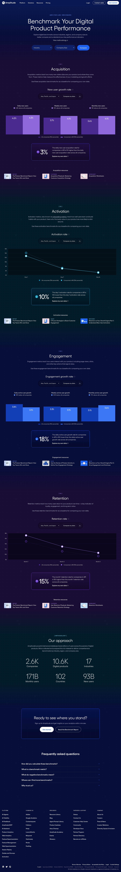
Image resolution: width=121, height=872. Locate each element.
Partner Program (78, 832)
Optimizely (29, 839)
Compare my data (69, 96)
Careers (99, 818)
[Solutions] (31, 3)
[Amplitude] (9, 2)
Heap (27, 828)
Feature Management (9, 842)
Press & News (101, 821)
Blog (51, 818)
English (39, 867)
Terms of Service (76, 864)
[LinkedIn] (3, 867)
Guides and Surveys (8, 853)
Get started (113, 3)
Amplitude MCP (7, 825)
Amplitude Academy (56, 832)
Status (75, 814)
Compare (83, 48)
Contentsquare (30, 821)
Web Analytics (6, 835)
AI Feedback (6, 821)
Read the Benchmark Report (68, 729)
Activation (5, 856)
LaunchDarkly (30, 832)
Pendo (28, 842)
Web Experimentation (9, 846)
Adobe (28, 814)
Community (77, 825)
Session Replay (7, 849)
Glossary (52, 839)
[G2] (10, 867)
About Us (100, 814)
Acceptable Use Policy (98, 864)
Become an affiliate (79, 839)
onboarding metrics (59, 217)
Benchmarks (66, 15)
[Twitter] (7, 867)
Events (52, 835)
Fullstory (28, 825)
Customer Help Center (80, 821)
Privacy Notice (86, 864)
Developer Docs (78, 828)
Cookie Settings (114, 864)
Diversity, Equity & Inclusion (106, 828)
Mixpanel (29, 835)
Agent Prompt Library (57, 821)
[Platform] (22, 3)
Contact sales (99, 3)
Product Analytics (7, 832)
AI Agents (5, 814)
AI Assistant (6, 828)
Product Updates (55, 825)
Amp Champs (54, 828)
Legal (107, 864)
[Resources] (39, 3)
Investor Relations (103, 825)
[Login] (88, 3)
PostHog (28, 846)
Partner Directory (78, 835)
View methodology (60, 40)
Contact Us (77, 818)
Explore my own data (60, 156)
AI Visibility (5, 818)
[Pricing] (48, 3)
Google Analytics (31, 818)
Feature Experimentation (10, 839)
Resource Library (55, 814)
